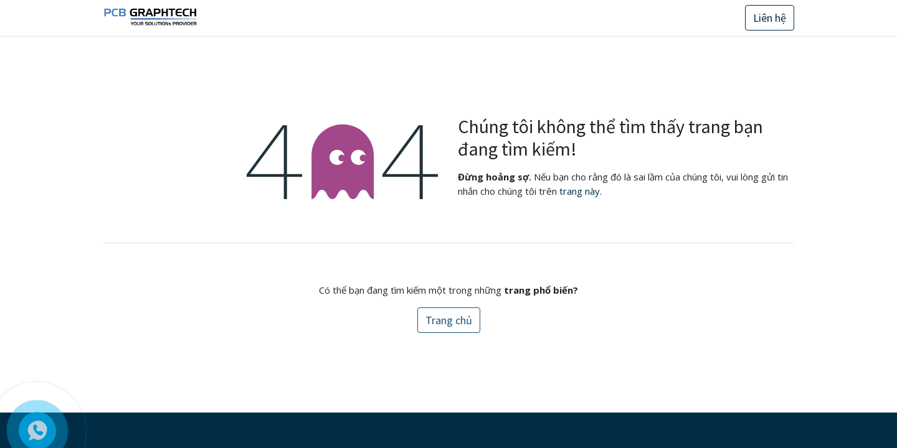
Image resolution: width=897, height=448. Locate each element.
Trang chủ (448, 320)
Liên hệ (769, 18)
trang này (579, 191)
